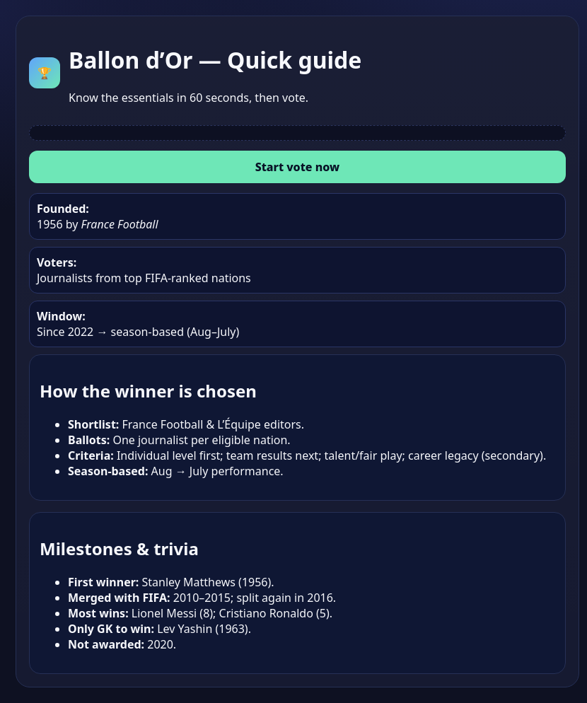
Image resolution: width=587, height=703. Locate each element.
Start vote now (297, 167)
